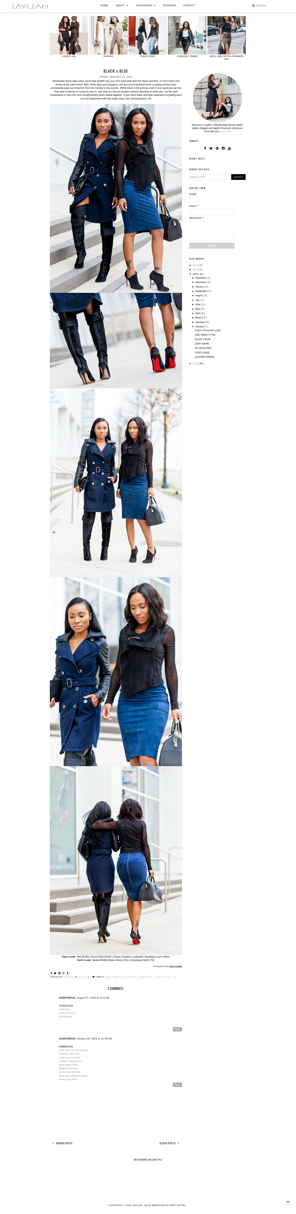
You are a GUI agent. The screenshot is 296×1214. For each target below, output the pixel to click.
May (197, 309)
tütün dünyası (65, 1019)
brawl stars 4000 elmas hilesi (73, 1053)
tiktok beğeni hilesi (68, 1068)
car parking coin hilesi (70, 1075)
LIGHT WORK (202, 343)
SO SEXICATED (203, 348)
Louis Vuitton (167, 977)
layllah (137, 1208)
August (199, 295)
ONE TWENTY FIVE (205, 335)
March (198, 317)
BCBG (110, 977)
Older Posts (170, 1146)
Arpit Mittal (178, 1208)
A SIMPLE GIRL (69, 56)
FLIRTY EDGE (202, 352)
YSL (52, 980)
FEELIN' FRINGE (147, 56)
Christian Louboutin (128, 977)
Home (104, 5)
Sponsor (169, 5)
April (197, 313)
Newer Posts (61, 1146)
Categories (146, 5)
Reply (177, 1032)
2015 (195, 274)
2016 (195, 269)
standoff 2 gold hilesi (69, 1057)
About (122, 5)
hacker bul (64, 1012)
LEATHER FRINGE (204, 357)
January (199, 326)
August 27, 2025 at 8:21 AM (93, 1001)
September (201, 291)
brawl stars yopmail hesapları (73, 1079)
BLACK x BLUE (202, 339)
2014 (195, 363)
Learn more (225, 131)
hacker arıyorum (67, 1016)
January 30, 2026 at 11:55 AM (94, 1041)
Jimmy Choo (149, 977)
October (199, 286)
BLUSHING (108, 56)
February (200, 322)
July (197, 300)
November (201, 282)
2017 (195, 265)
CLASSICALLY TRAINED (187, 56)
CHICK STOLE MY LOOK (208, 330)
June (198, 304)
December (201, 278)
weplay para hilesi (68, 1082)
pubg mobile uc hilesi (69, 1060)
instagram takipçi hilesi (70, 1064)
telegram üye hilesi (68, 1071)
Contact (189, 5)
